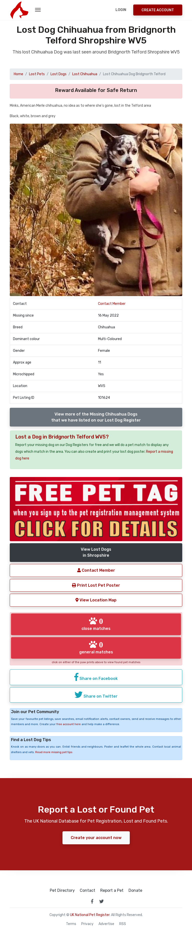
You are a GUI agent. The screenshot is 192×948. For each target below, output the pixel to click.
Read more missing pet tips (53, 752)
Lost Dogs (58, 74)
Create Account (158, 10)
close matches (96, 624)
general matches (96, 647)
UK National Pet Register (90, 915)
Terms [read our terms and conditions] (71, 924)
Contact (87, 890)
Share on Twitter (96, 695)
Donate (135, 890)
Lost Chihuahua (84, 74)
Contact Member (112, 304)
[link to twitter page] (101, 901)
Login (121, 10)
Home (18, 74)
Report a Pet (112, 890)
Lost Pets (37, 74)
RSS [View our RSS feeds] (122, 924)
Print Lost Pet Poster (96, 585)
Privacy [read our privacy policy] (87, 924)
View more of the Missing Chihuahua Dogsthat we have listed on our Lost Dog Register (96, 417)
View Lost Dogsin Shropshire (96, 552)
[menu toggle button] (38, 10)
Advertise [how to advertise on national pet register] (106, 924)
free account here (68, 724)
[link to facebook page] (92, 901)
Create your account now (96, 837)
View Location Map (96, 600)
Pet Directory (62, 890)
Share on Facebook (96, 677)
